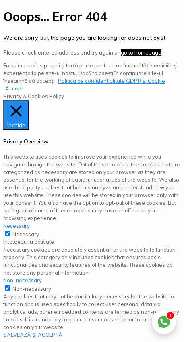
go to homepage (141, 52)
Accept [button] (14, 88)
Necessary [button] (16, 225)
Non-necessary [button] (22, 280)
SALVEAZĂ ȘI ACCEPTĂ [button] (32, 335)
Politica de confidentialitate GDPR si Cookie (111, 81)
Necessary (25, 234)
